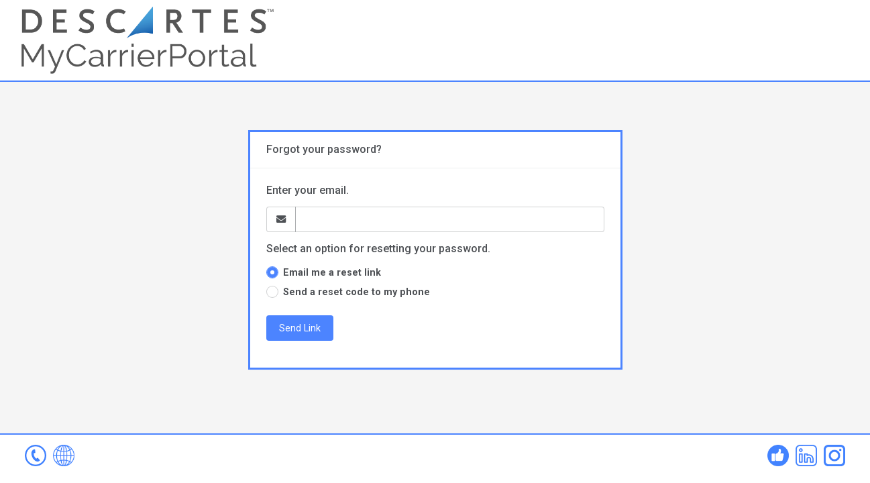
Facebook (778, 455)
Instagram (834, 455)
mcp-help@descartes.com (35, 455)
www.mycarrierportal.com (63, 455)
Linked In (806, 455)
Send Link (300, 328)
